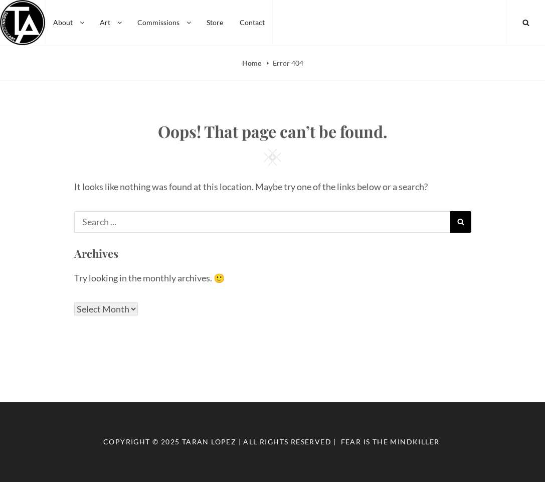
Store (215, 22)
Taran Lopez (209, 441)
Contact (252, 22)
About (69, 22)
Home (252, 63)
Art (111, 22)
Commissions (165, 22)
